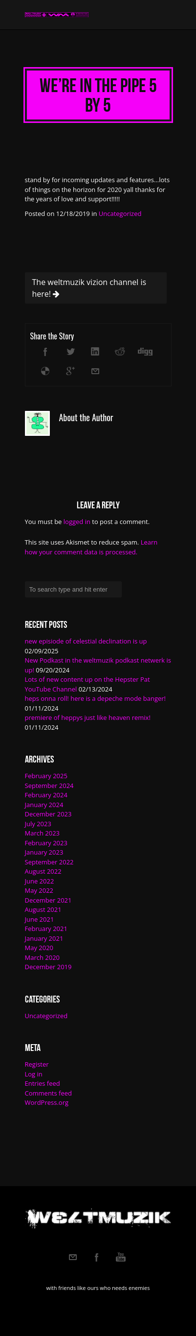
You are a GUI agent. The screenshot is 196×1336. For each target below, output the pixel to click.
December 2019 (48, 966)
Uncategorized (120, 213)
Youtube (121, 1257)
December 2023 (48, 814)
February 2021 (46, 928)
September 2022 (49, 862)
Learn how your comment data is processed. (91, 547)
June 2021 (39, 919)
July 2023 (38, 823)
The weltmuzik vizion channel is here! (89, 288)
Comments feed (48, 1093)
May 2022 (39, 890)
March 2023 (42, 833)
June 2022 (39, 881)
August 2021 (43, 909)
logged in (77, 521)
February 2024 (46, 794)
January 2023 (44, 852)
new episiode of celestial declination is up (86, 641)
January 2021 (44, 938)
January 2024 (44, 804)
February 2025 (46, 775)
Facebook (97, 1257)
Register (37, 1064)
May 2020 (39, 947)
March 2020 (42, 957)
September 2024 (49, 785)
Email (73, 1257)
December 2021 (48, 900)
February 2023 (46, 842)
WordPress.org (47, 1102)
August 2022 (43, 871)
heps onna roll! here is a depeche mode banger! (95, 698)
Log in (34, 1074)
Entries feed (42, 1083)
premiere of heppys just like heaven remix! (88, 717)
